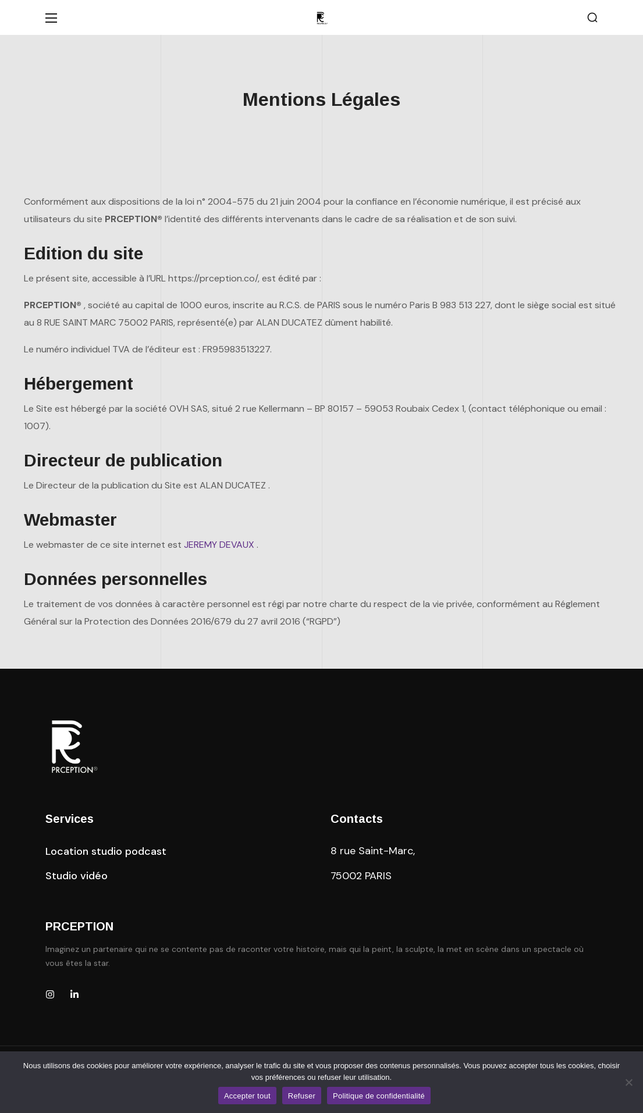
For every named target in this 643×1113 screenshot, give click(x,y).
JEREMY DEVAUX (219, 544)
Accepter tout (247, 1095)
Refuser (301, 1095)
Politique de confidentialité (379, 1095)
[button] (592, 17)
